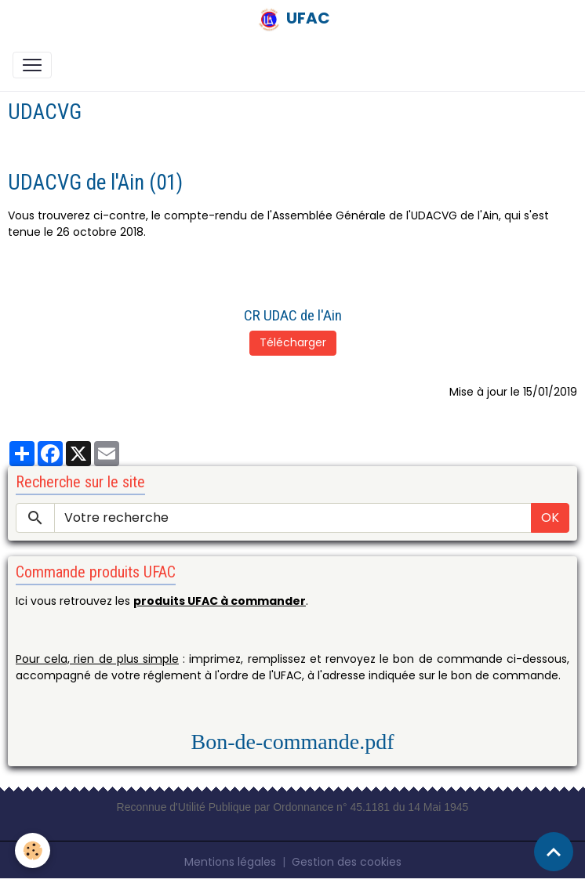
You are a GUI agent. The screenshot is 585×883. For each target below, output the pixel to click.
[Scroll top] (553, 851)
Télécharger (293, 342)
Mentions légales (230, 862)
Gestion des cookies (347, 862)
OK (550, 517)
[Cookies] (33, 850)
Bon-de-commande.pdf (292, 741)
